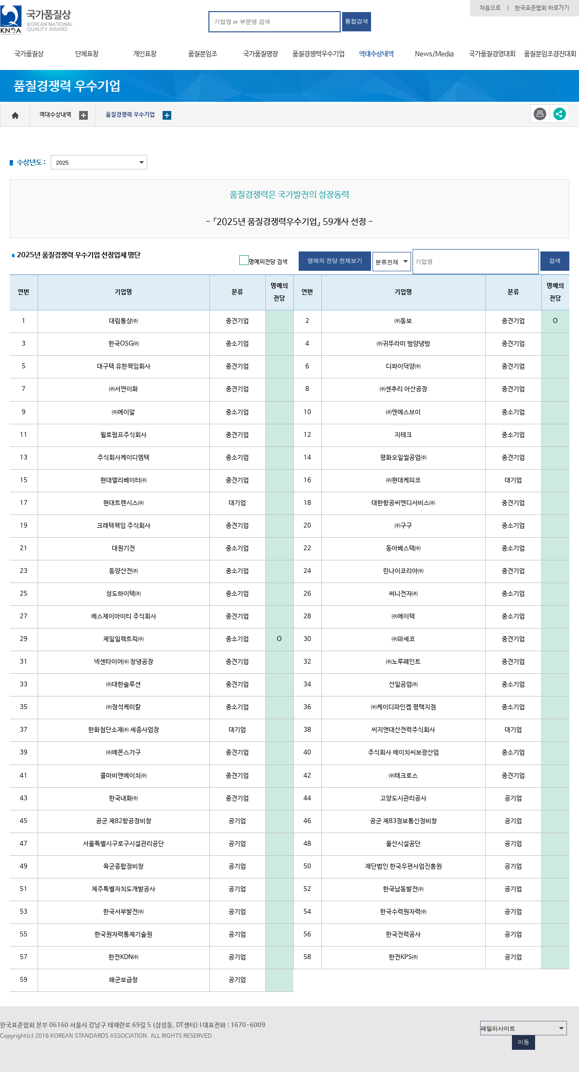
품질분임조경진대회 (550, 54)
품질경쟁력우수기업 (318, 54)
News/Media (434, 54)
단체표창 (86, 54)
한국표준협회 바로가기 (542, 8)
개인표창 (144, 54)
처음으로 (490, 8)
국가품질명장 (260, 54)
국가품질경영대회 (492, 54)
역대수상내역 (376, 54)
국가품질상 (28, 54)
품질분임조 (202, 54)
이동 (523, 1042)
